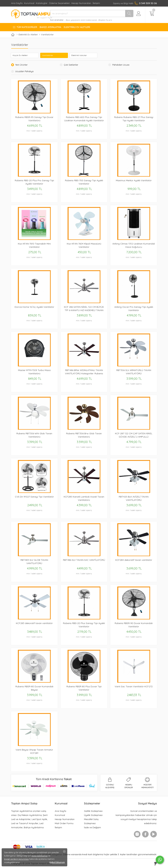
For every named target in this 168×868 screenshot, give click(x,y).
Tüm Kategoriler (24, 27)
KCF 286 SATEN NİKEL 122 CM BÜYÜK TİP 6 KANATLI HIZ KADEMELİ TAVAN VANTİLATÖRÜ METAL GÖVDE (84, 308)
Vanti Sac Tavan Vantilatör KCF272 (134, 686)
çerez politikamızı (40, 855)
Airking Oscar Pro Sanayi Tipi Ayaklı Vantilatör (133, 308)
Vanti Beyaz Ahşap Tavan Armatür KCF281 (34, 751)
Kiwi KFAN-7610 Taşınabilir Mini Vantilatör (34, 245)
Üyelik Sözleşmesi (93, 815)
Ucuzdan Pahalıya (23, 71)
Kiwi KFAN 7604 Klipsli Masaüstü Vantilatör (84, 245)
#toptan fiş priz (105, 20)
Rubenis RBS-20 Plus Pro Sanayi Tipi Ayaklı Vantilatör (34, 182)
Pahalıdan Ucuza (120, 64)
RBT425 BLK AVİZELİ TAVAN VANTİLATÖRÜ (133, 498)
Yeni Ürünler (21, 64)
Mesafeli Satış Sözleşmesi (91, 821)
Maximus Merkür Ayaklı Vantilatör (134, 180)
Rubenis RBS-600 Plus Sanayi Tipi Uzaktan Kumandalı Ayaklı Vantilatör (84, 119)
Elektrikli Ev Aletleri (77, 27)
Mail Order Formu (64, 823)
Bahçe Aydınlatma (50, 27)
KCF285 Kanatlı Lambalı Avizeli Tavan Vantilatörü (84, 498)
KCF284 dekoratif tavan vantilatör (133, 559)
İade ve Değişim (92, 827)
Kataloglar (41, 3)
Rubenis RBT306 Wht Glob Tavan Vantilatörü (34, 435)
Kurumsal (29, 3)
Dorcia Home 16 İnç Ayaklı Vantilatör (34, 306)
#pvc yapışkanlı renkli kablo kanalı (81, 20)
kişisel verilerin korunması (16, 859)
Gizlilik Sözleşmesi (93, 811)
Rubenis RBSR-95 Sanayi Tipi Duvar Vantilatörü (34, 119)
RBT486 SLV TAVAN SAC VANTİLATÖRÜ (84, 559)
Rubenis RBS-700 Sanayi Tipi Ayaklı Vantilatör (84, 182)
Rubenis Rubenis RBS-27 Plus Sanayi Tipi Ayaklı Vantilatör (133, 119)
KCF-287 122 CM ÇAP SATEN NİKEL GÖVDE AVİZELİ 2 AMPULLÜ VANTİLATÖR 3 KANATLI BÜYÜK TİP (134, 435)
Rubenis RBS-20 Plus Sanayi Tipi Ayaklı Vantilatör (84, 625)
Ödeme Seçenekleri (59, 3)
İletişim (96, 3)
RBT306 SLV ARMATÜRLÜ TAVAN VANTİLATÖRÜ (133, 372)
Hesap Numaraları (81, 3)
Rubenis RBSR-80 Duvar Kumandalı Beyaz (34, 688)
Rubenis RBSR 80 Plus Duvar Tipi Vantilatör (84, 688)
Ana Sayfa (16, 3)
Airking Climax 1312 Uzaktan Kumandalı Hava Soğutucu (133, 245)
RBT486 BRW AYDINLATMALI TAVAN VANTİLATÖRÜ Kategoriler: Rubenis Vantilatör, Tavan (84, 372)
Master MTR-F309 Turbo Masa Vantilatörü (34, 372)
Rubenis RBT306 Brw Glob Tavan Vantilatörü (84, 435)
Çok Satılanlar (70, 64)
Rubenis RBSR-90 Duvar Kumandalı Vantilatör (134, 625)
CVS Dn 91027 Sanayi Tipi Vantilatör (34, 496)
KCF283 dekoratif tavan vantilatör (34, 623)
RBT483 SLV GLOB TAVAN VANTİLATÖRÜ (34, 561)
